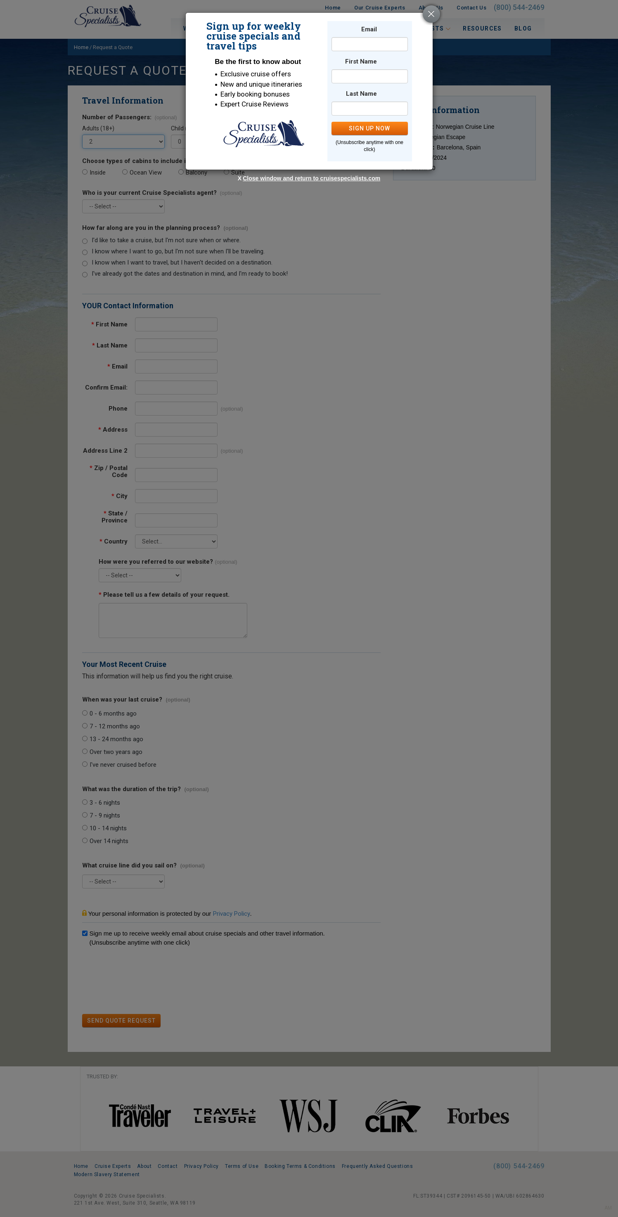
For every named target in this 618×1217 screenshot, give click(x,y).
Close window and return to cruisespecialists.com (311, 178)
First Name (361, 61)
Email (369, 29)
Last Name (361, 93)
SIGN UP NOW (369, 128)
